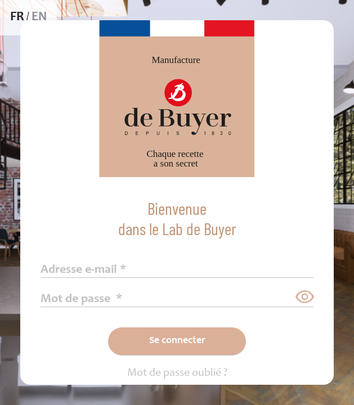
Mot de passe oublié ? (177, 373)
